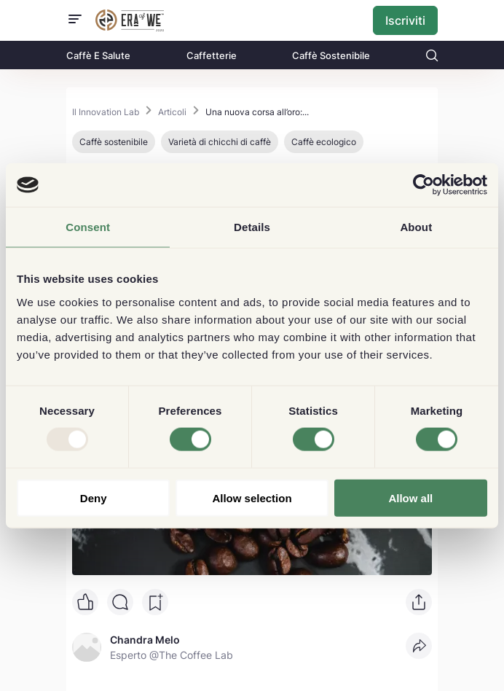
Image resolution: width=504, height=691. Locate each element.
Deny (93, 497)
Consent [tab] (88, 227)
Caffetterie (211, 55)
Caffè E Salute (98, 55)
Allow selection (251, 497)
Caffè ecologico (323, 141)
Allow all (410, 497)
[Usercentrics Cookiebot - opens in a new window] (423, 185)
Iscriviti (405, 20)
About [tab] (416, 227)
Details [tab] (252, 227)
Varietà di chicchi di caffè (219, 141)
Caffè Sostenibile (331, 55)
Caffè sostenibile (113, 141)
